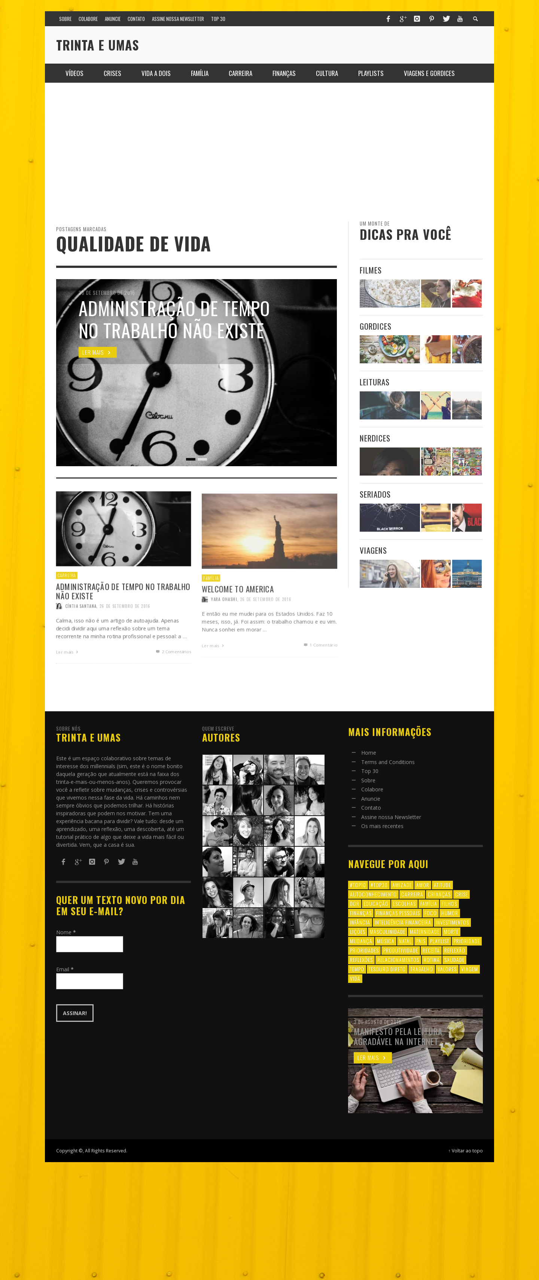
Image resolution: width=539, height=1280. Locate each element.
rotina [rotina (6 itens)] (432, 959)
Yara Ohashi (222, 628)
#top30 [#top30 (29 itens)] (379, 885)
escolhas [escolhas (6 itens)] (404, 903)
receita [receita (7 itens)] (431, 950)
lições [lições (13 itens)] (357, 931)
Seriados (375, 494)
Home (368, 752)
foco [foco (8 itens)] (430, 913)
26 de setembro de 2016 (265, 628)
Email (65, 969)
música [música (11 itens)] (386, 941)
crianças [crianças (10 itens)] (439, 894)
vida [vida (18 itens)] (355, 978)
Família (209, 606)
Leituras (375, 382)
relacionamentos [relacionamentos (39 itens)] (398, 959)
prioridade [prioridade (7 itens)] (467, 941)
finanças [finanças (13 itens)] (361, 913)
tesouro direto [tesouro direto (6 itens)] (387, 969)
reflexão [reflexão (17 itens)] (454, 950)
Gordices (376, 326)
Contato (371, 807)
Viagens (373, 550)
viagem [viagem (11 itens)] (469, 969)
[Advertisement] (269, 152)
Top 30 (369, 771)
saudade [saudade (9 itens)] (454, 959)
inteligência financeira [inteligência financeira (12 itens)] (403, 922)
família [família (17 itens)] (428, 903)
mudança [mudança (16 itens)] (361, 941)
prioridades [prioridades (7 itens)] (364, 950)
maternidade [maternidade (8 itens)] (424, 931)
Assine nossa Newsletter (391, 817)
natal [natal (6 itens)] (405, 941)
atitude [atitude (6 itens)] (442, 885)
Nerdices (375, 438)
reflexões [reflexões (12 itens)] (361, 959)
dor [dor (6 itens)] (354, 903)
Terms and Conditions (388, 762)
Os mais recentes (382, 826)
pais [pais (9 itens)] (421, 941)
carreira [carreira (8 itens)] (412, 894)
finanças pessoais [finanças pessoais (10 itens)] (398, 913)
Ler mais (211, 676)
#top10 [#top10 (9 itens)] (358, 885)
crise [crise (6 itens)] (461, 894)
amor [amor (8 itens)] (422, 885)
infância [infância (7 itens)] (360, 922)
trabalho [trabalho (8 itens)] (421, 969)
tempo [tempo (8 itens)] (357, 969)
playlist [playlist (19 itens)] (439, 941)
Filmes (371, 270)
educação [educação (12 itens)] (376, 903)
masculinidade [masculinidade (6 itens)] (387, 931)
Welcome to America (236, 617)
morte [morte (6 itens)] (451, 931)
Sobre (368, 780)
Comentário (321, 676)
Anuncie (370, 798)
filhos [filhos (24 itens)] (449, 903)
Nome (66, 932)
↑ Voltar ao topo (465, 1151)
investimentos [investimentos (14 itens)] (452, 922)
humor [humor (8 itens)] (449, 913)
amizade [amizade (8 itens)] (402, 885)
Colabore (372, 789)
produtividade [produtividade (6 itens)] (400, 950)
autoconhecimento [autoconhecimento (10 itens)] (373, 894)
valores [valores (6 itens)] (447, 969)
